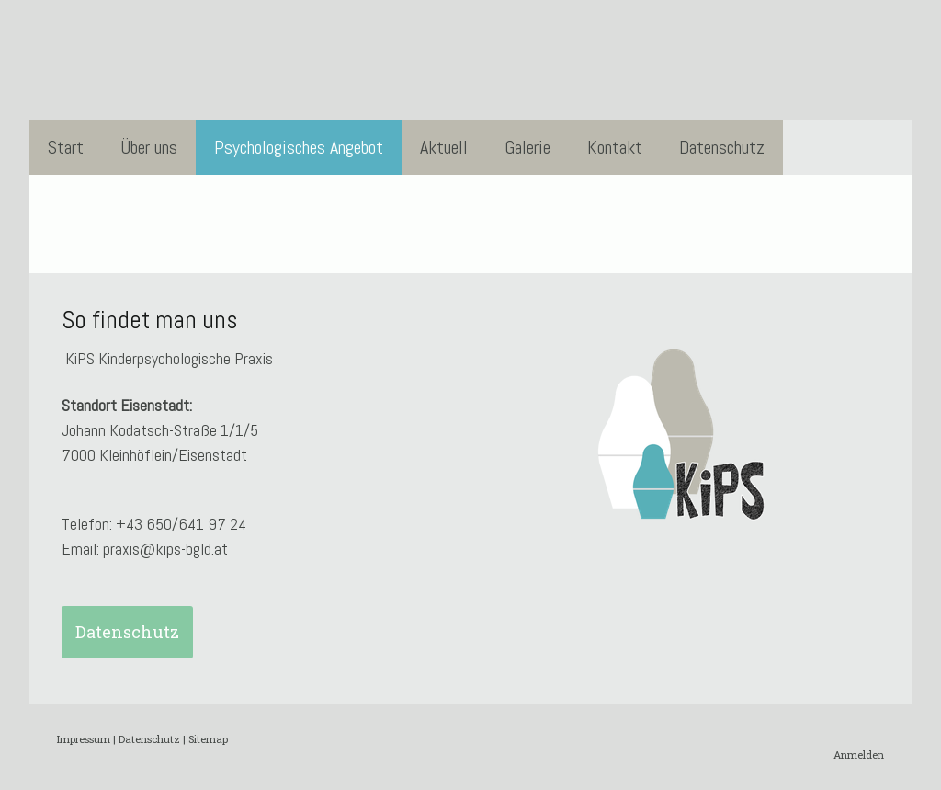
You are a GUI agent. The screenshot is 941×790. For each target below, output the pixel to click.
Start (66, 147)
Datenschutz (722, 147)
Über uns (148, 147)
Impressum (83, 739)
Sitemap (208, 739)
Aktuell (444, 147)
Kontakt (614, 147)
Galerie (527, 147)
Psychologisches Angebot (298, 147)
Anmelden (858, 754)
